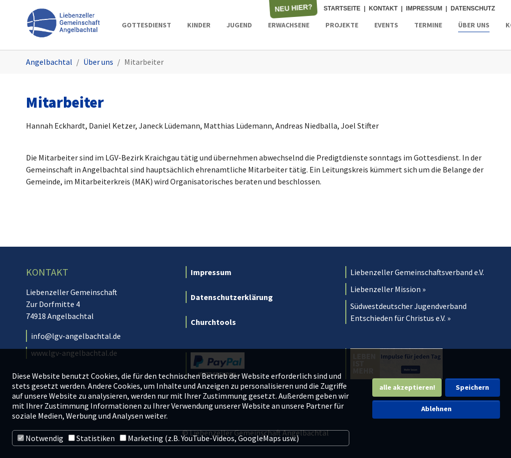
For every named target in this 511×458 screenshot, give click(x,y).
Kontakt (383, 8)
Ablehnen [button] (436, 408)
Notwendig (40, 438)
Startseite (342, 8)
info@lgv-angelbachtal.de (76, 336)
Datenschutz (473, 8)
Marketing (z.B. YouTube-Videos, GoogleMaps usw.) (209, 438)
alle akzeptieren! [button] (407, 387)
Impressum (424, 8)
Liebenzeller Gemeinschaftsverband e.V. (417, 272)
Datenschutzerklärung (232, 297)
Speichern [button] (472, 387)
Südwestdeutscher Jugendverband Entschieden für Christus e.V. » (408, 312)
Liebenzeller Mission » (388, 289)
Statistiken (91, 438)
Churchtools (213, 322)
